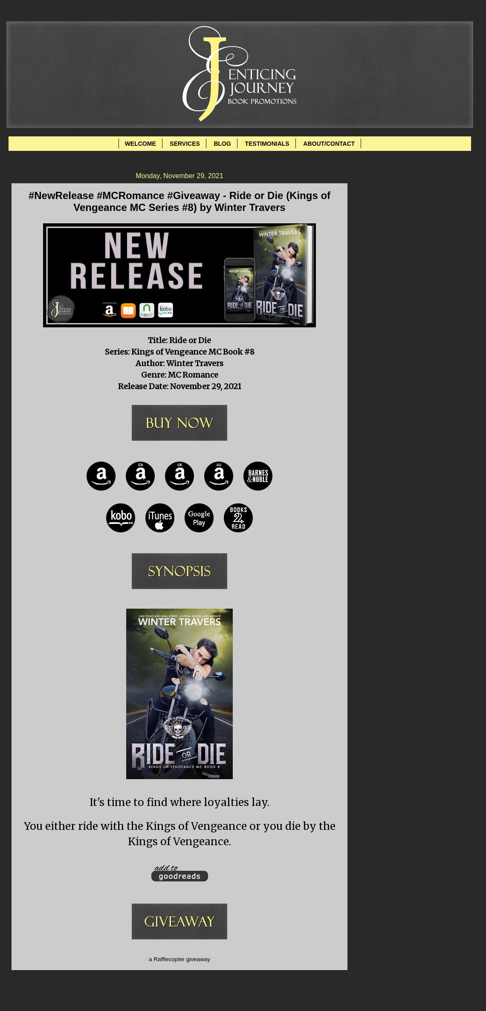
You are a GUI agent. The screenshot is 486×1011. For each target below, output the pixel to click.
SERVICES (185, 143)
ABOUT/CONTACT (329, 143)
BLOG (222, 143)
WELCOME (140, 143)
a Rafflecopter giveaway (179, 959)
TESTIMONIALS (267, 143)
